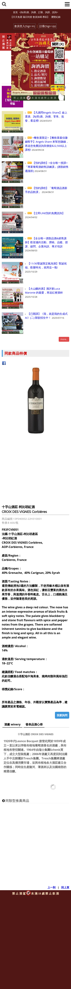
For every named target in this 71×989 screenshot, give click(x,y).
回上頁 (65, 887)
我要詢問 (62, 715)
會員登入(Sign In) (24, 26)
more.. (63, 339)
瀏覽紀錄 (55, 17)
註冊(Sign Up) (47, 26)
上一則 (51, 887)
